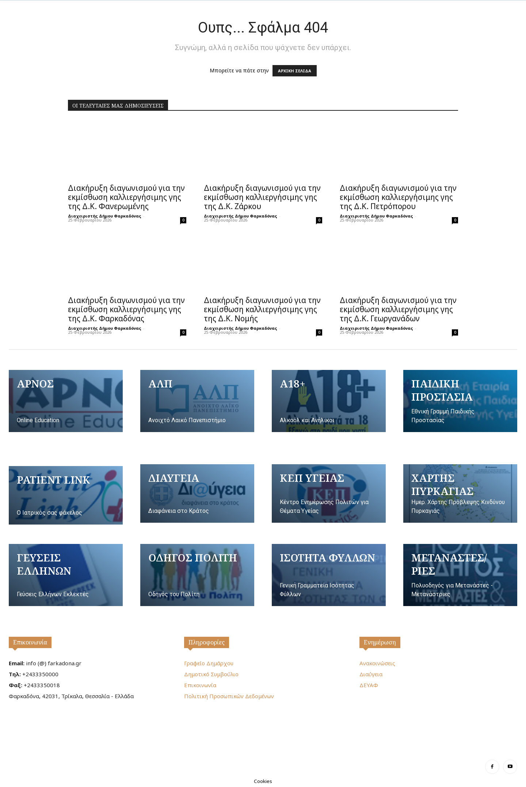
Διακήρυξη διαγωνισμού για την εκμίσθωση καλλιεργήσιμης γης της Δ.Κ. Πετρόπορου (398, 197)
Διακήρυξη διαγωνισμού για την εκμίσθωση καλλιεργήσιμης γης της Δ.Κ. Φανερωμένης (126, 197)
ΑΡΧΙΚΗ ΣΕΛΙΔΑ (294, 70)
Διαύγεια (370, 674)
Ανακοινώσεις (377, 663)
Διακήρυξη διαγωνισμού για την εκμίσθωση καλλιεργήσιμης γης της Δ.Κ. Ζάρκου (262, 197)
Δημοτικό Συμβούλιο (211, 674)
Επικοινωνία (30, 642)
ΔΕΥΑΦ (368, 685)
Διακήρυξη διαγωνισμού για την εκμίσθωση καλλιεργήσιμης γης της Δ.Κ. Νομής (262, 309)
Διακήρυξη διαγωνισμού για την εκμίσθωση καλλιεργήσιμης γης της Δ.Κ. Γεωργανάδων (398, 309)
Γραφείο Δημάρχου (208, 663)
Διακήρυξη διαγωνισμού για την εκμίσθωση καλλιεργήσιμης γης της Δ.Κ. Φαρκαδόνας (126, 309)
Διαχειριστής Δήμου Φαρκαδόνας (104, 216)
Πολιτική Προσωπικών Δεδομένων (229, 696)
